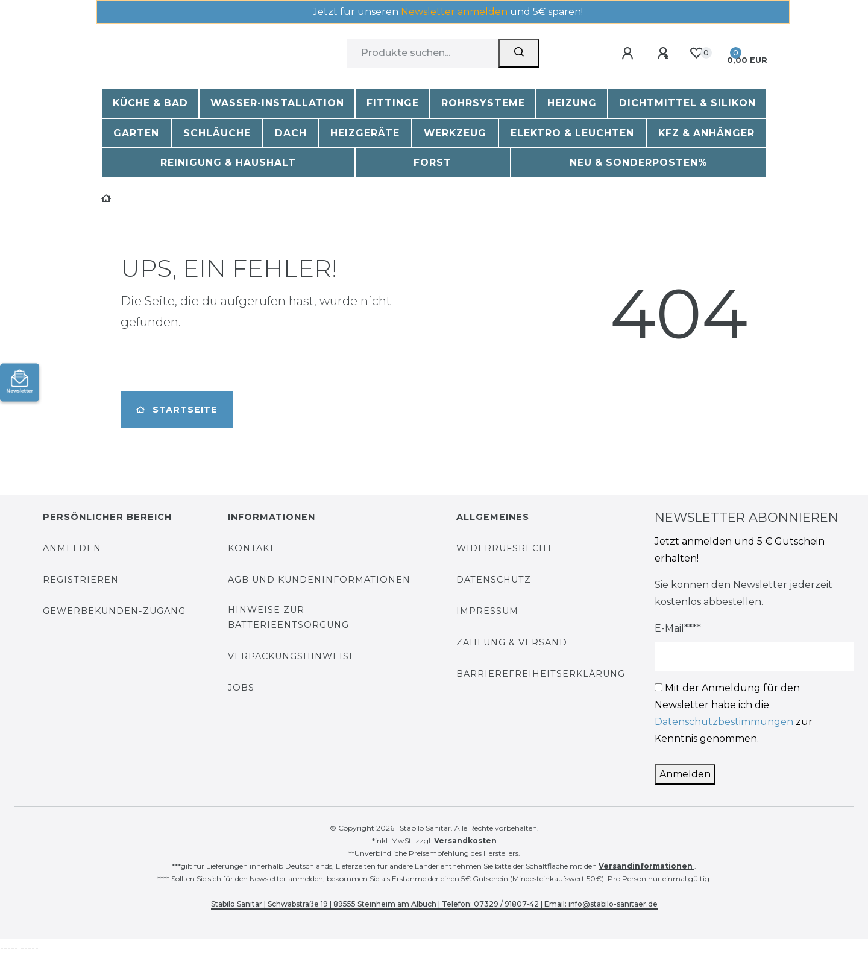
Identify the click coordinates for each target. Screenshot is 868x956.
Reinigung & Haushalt (228, 162)
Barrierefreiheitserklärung (540, 673)
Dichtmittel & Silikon (687, 103)
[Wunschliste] (696, 53)
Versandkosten (465, 840)
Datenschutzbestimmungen (724, 721)
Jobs (241, 687)
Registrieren (81, 579)
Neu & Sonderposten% (639, 162)
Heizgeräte (365, 133)
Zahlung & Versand (511, 642)
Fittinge (392, 103)
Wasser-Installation (277, 103)
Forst (432, 162)
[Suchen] (518, 53)
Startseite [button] (177, 409)
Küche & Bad (150, 103)
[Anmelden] (629, 54)
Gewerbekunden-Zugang (114, 611)
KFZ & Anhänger (706, 133)
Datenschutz (493, 579)
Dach (291, 133)
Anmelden (72, 548)
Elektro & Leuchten (572, 133)
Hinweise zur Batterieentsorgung (288, 617)
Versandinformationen (646, 865)
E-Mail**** (678, 628)
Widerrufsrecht (504, 548)
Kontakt (251, 548)
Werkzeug (455, 133)
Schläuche (217, 133)
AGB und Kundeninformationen (319, 579)
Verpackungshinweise (292, 656)
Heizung (572, 103)
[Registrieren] (665, 54)
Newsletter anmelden (454, 11)
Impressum (487, 611)
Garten (136, 133)
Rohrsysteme (483, 103)
